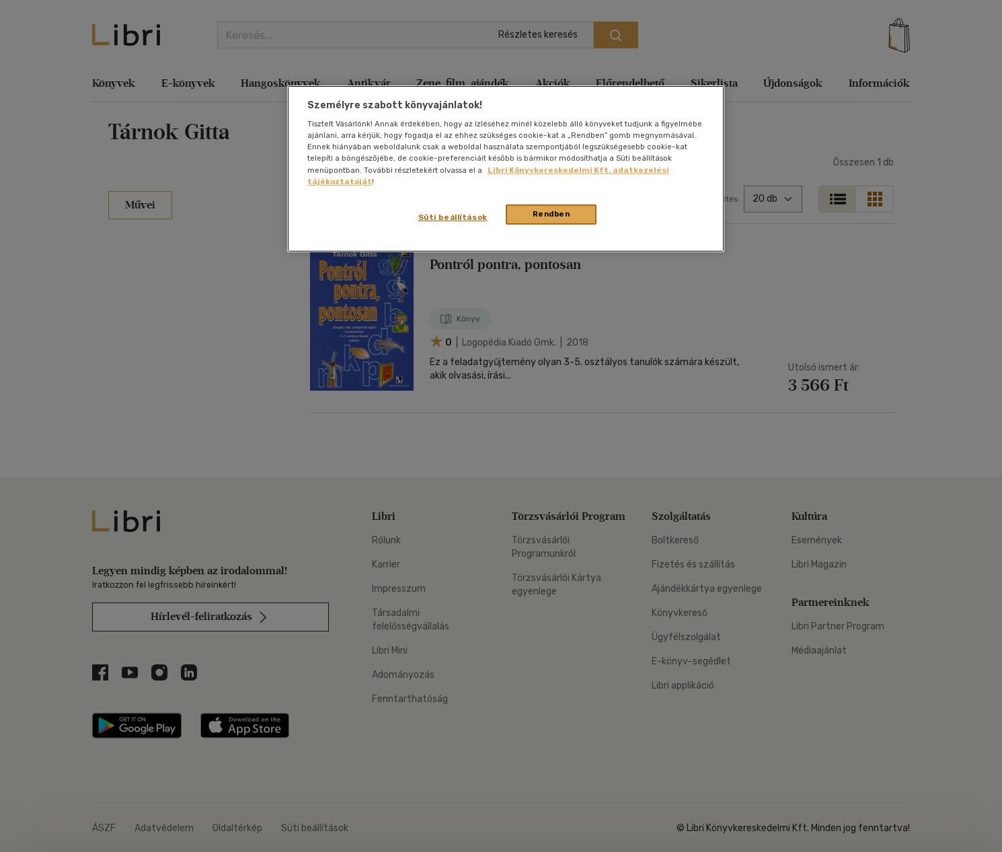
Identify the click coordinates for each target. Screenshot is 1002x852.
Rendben (551, 214)
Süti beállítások (453, 217)
